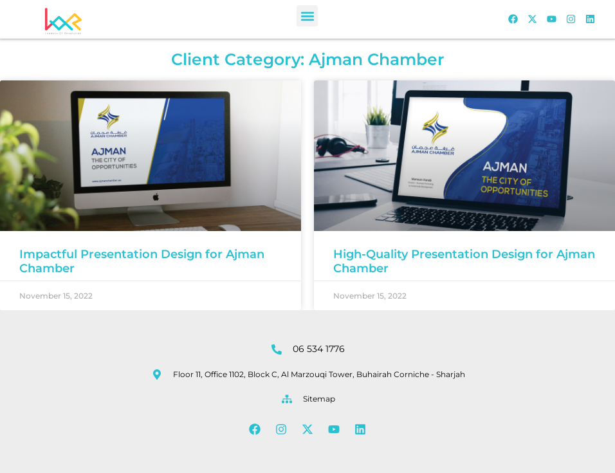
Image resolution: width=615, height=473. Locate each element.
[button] (307, 15)
